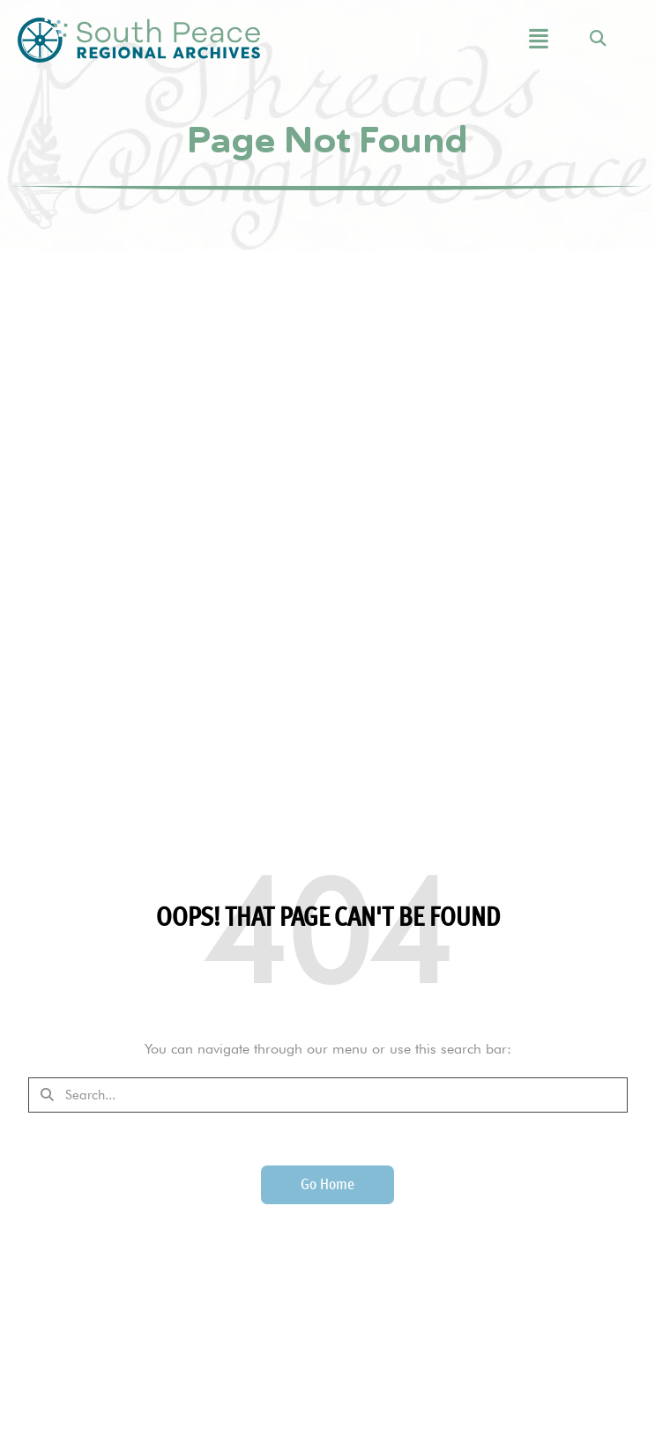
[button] (506, 40)
